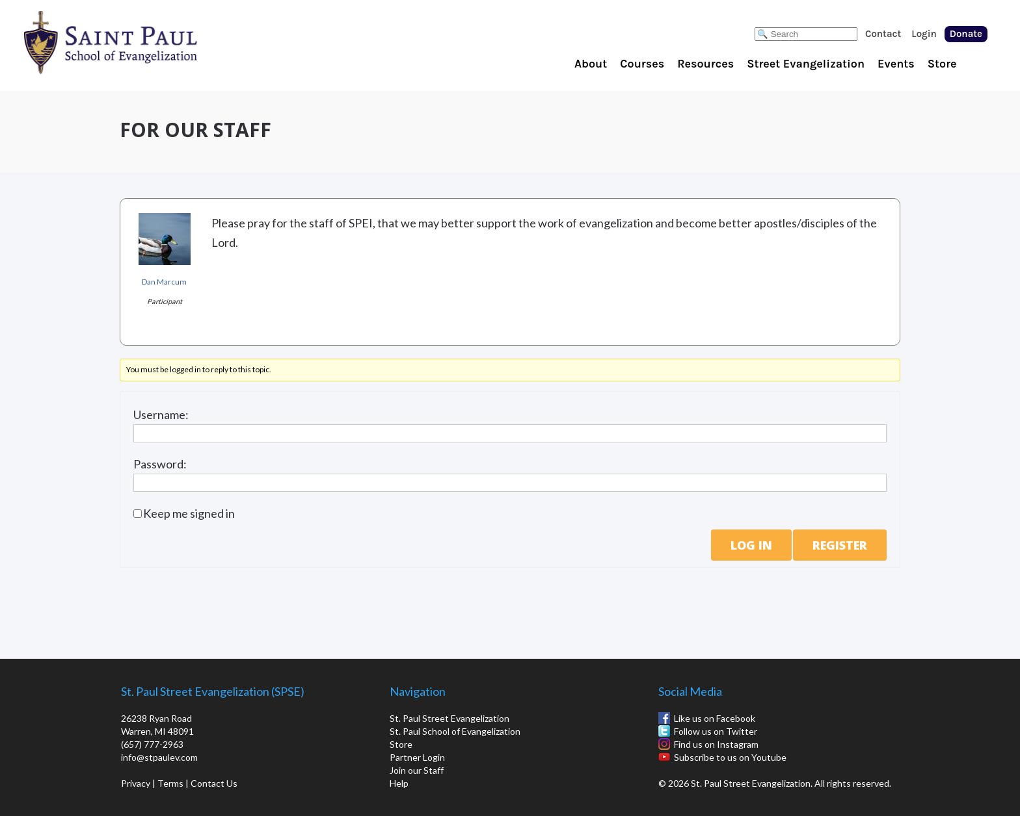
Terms (170, 783)
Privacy (135, 783)
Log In (751, 545)
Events (896, 64)
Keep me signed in (189, 513)
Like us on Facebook (714, 718)
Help (399, 783)
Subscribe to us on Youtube (730, 757)
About (590, 64)
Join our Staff (417, 770)
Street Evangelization (806, 64)
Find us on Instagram (716, 744)
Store (942, 64)
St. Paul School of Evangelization (136, 42)
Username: (161, 414)
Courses (642, 64)
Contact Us (214, 783)
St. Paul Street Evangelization (449, 718)
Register (839, 545)
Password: (160, 464)
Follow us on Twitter (715, 731)
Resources (705, 64)
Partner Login (417, 757)
